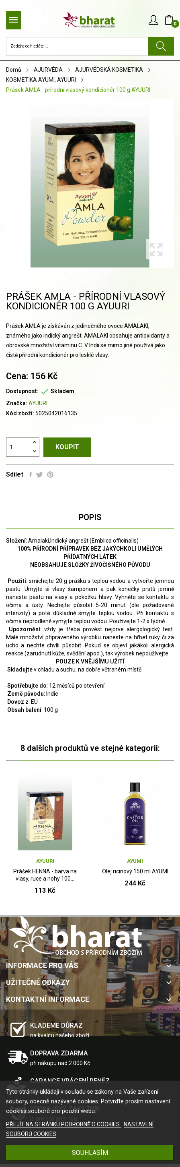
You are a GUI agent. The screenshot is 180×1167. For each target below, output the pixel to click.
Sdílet (30, 474)
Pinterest (50, 474)
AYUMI (135, 861)
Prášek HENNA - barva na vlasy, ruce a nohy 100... (45, 875)
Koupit (67, 447)
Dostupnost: (22, 391)
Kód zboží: (20, 413)
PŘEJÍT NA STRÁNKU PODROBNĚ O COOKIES (63, 1124)
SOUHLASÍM (90, 1153)
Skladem (62, 391)
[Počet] (18, 447)
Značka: (16, 403)
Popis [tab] (90, 517)
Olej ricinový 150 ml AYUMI (135, 871)
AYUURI (38, 403)
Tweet (39, 474)
